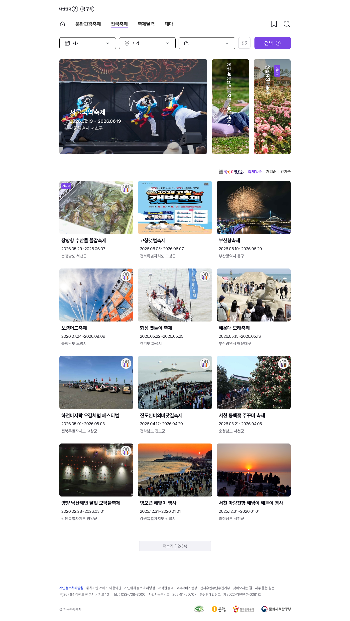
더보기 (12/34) (175, 546)
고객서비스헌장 (186, 588)
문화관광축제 (88, 24)
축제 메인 (62, 24)
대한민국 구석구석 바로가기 (76, 9)
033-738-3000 (133, 594)
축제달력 (146, 24)
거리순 (271, 171)
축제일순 (255, 171)
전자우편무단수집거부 (215, 588)
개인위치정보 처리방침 (139, 588)
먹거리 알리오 (231, 171)
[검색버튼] (287, 24)
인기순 (285, 171)
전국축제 (119, 24)
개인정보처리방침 (71, 588)
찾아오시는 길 (242, 588)
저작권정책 (165, 588)
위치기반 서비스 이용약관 (103, 588)
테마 (169, 24)
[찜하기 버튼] (274, 24)
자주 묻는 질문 (264, 588)
